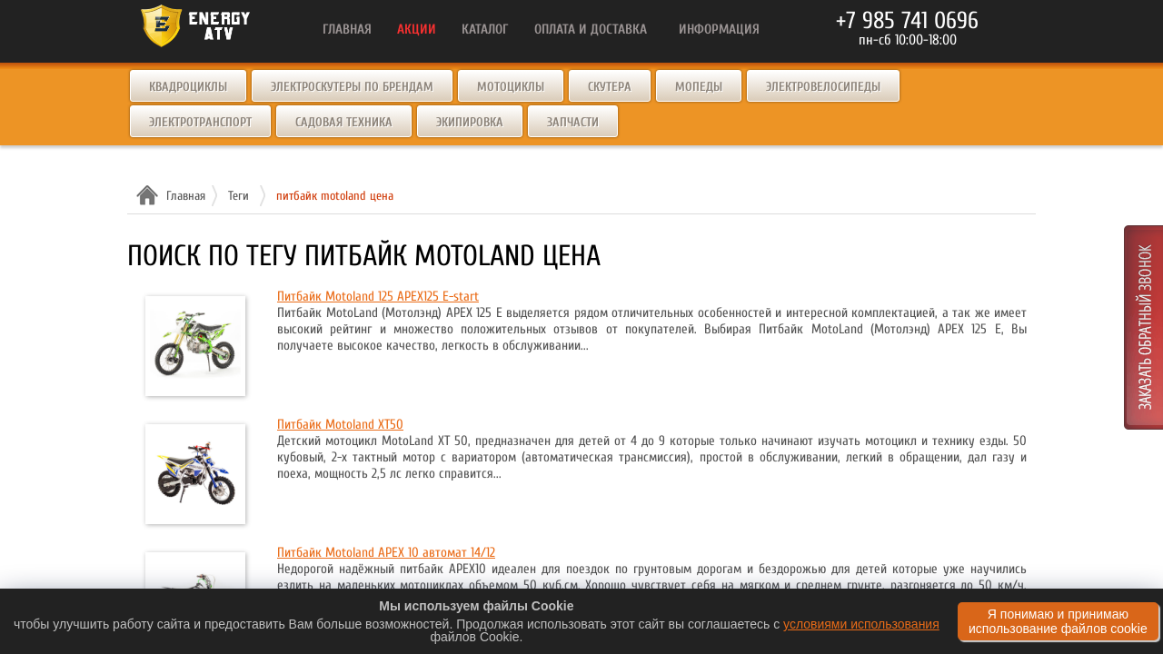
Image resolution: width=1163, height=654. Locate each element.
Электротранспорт (200, 122)
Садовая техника (344, 122)
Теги (238, 195)
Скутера (609, 86)
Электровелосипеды (823, 86)
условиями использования (861, 624)
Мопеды (698, 86)
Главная (183, 195)
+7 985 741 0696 (907, 21)
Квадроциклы (188, 86)
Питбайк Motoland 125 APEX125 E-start (378, 296)
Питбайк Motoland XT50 (340, 424)
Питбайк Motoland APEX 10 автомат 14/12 (386, 552)
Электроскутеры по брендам (352, 86)
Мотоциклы (510, 86)
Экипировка (469, 122)
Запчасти (573, 122)
